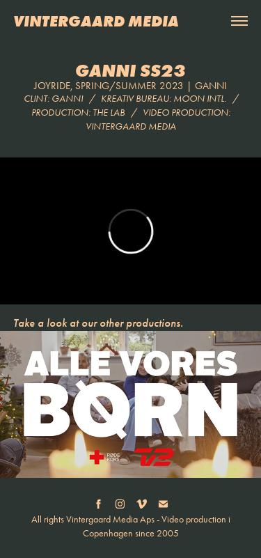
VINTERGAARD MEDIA (96, 21)
